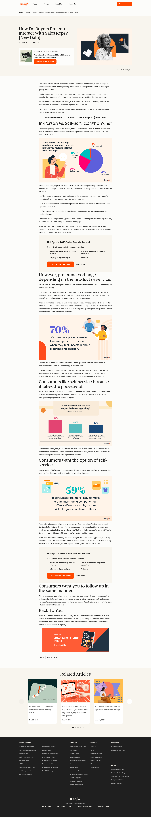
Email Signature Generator (78, 761)
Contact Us (94, 771)
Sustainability (95, 768)
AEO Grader (73, 751)
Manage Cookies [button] (103, 807)
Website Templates (75, 778)
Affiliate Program (116, 784)
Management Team (96, 754)
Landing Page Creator (76, 785)
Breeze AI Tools (23, 754)
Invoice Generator (75, 768)
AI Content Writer (24, 761)
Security (71, 807)
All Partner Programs (117, 770)
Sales (28, 12)
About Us (93, 747)
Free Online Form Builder (50, 754)
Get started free (124, 4)
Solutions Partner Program (119, 773)
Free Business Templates (77, 771)
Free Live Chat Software (49, 761)
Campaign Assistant (76, 782)
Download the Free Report (45, 61)
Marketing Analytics (48, 765)
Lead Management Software (27, 771)
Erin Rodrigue (33, 42)
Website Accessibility (85, 807)
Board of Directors (96, 758)
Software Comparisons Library (79, 775)
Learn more (81, 264)
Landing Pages (46, 751)
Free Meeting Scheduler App (27, 751)
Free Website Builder (48, 747)
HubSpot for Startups (117, 780)
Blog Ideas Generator (76, 765)
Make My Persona (75, 758)
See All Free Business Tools (78, 747)
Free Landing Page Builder (50, 768)
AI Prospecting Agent (25, 775)
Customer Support (116, 747)
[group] (42, 701)
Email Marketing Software (27, 768)
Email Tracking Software (26, 758)
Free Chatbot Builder (48, 758)
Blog (92, 765)
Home (21, 12)
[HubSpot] (75, 799)
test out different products (60, 530)
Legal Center (46, 807)
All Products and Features (27, 747)
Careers (93, 751)
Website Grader (74, 754)
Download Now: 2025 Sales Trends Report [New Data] (76, 117)
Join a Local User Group (118, 751)
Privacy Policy (60, 807)
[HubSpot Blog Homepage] (24, 4)
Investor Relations (96, 761)
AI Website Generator (25, 765)
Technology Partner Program (120, 777)
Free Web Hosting (47, 771)
